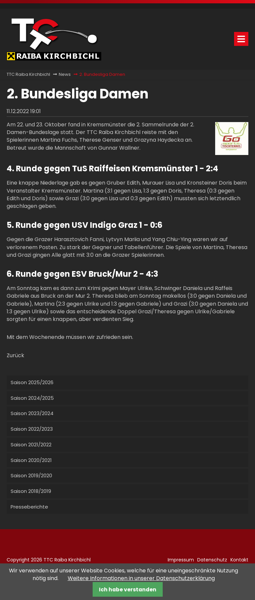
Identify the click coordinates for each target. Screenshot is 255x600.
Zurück (15, 355)
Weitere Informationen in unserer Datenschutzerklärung (141, 578)
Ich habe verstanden (127, 589)
